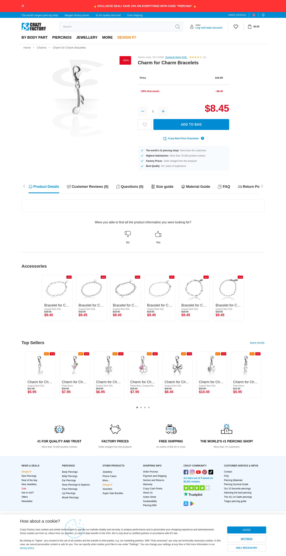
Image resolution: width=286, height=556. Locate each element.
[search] (116, 27)
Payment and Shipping (155, 476)
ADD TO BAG (191, 124)
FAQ (226, 476)
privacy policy (27, 548)
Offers (25, 497)
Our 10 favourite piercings (237, 488)
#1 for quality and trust (108, 15)
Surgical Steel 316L (176, 57)
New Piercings (29, 476)
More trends (257, 342)
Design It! (126, 37)
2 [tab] (141, 408)
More (107, 37)
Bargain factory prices (77, 15)
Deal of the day (29, 480)
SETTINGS (246, 539)
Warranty (147, 484)
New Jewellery (29, 484)
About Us (148, 492)
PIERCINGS (62, 37)
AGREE (246, 530)
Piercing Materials (233, 480)
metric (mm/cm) (237, 15)
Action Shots (149, 497)
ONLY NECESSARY (246, 547)
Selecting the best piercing (238, 492)
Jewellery (87, 37)
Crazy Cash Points (152, 488)
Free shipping (135, 15)
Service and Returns (153, 480)
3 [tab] (145, 408)
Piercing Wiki (150, 505)
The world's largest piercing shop (40, 15)
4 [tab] (149, 408)
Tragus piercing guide (235, 501)
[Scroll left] (262, 185)
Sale (24, 488)
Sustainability (150, 501)
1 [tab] (137, 408)
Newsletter (27, 501)
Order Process (150, 471)
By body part (35, 37)
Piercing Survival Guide (236, 484)
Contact (228, 471)
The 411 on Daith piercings (238, 497)
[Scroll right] (24, 185)
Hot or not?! (28, 492)
